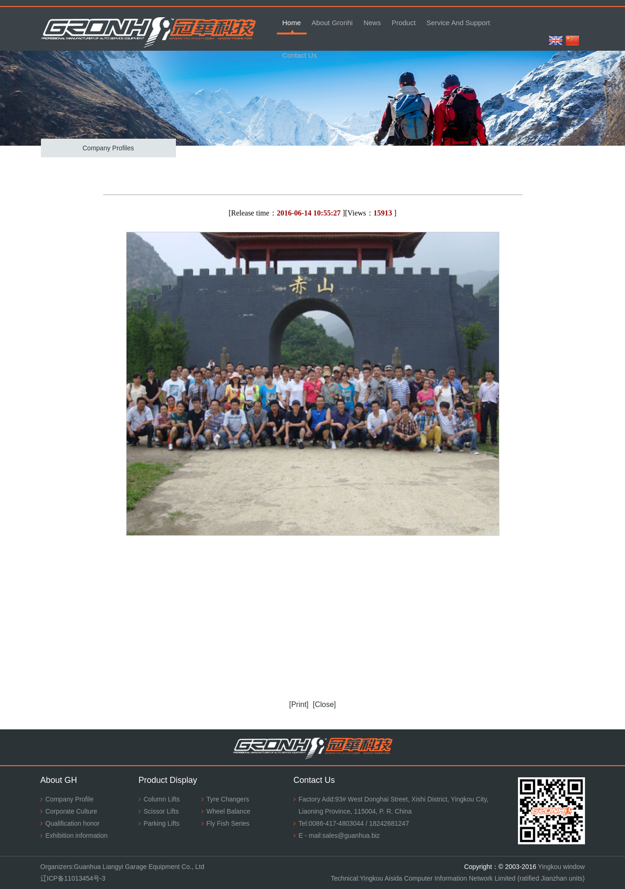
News (372, 23)
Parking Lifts (162, 823)
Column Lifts (162, 799)
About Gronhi (332, 23)
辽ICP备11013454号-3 (73, 878)
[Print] (299, 704)
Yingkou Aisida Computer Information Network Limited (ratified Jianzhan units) (472, 878)
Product (403, 23)
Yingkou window (561, 866)
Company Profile (70, 799)
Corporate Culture (71, 811)
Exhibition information (77, 835)
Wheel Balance (228, 811)
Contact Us (299, 55)
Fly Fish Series (228, 823)
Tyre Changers (228, 799)
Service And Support (458, 23)
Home (291, 23)
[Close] (324, 704)
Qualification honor (73, 823)
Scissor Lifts (161, 811)
